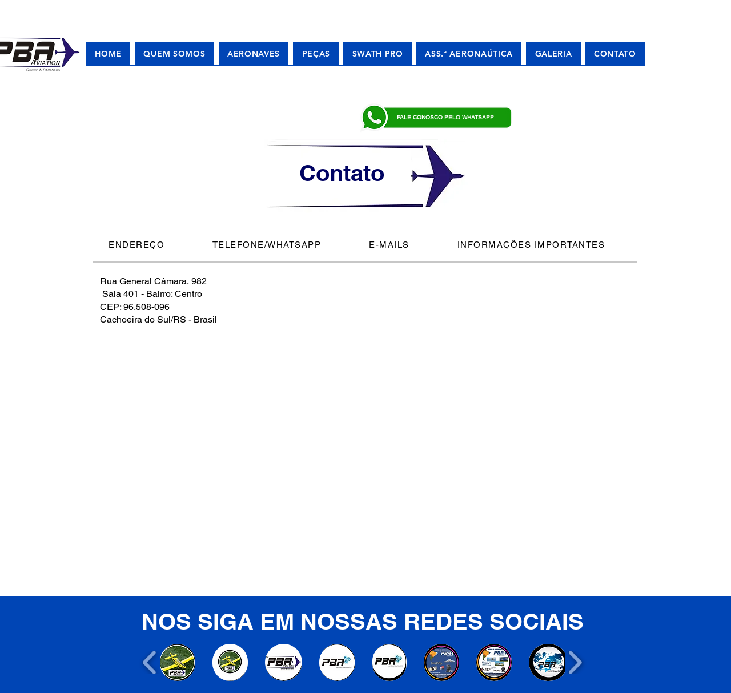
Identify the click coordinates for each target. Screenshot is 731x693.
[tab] (145, 245)
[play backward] (150, 662)
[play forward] (575, 662)
